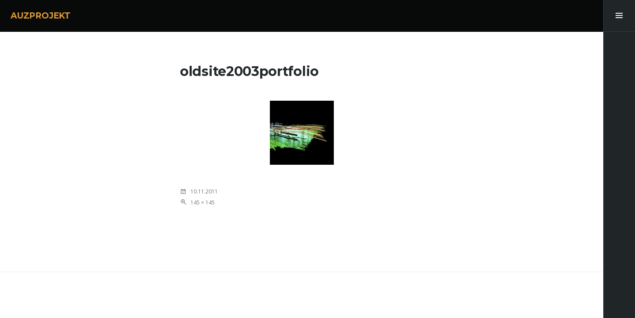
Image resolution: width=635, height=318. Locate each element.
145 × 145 (202, 202)
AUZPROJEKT (41, 16)
